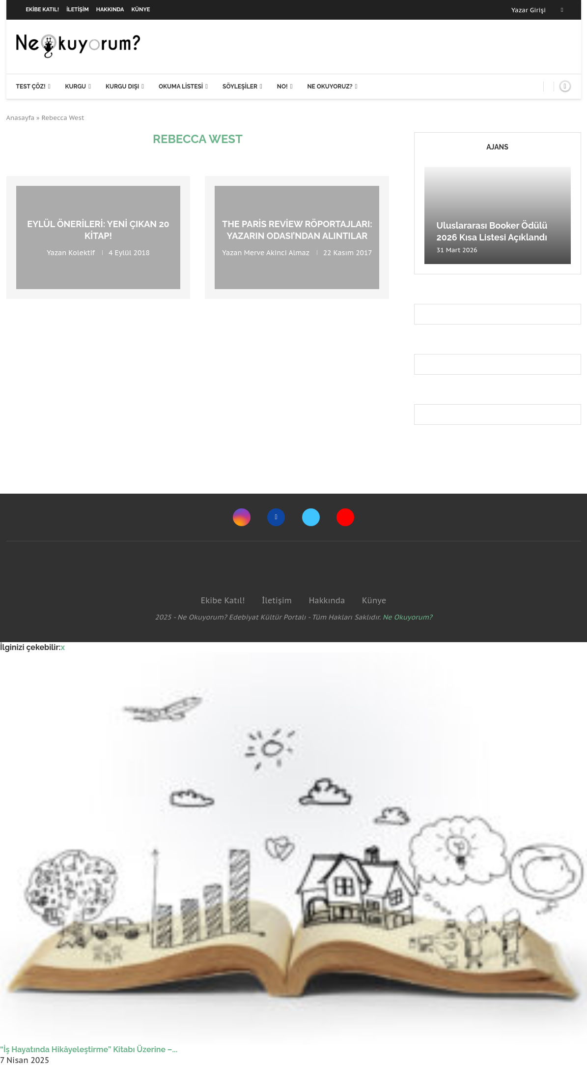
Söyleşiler (240, 86)
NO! (282, 86)
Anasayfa (20, 118)
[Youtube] (345, 517)
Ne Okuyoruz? (329, 86)
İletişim (77, 9)
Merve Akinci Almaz (276, 252)
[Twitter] (311, 517)
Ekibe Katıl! (42, 9)
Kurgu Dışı (122, 86)
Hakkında (110, 9)
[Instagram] (242, 517)
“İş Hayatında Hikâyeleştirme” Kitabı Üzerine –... (88, 1049)
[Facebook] (562, 10)
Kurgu (75, 86)
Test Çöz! (31, 86)
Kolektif (81, 252)
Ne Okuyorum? (407, 617)
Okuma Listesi (181, 86)
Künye (141, 9)
